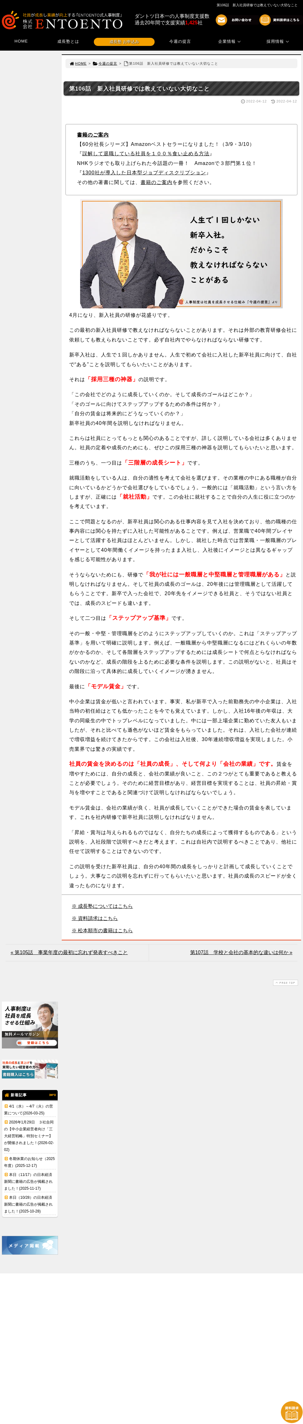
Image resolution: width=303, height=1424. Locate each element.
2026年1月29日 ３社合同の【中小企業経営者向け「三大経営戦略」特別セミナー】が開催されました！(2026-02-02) (29, 1136)
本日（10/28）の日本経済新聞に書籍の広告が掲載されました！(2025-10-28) (28, 1204)
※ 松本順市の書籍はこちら (102, 930)
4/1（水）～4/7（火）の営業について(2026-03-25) (28, 1109)
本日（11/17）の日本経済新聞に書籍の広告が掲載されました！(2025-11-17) (28, 1182)
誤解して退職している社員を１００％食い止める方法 (145, 153)
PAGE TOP (285, 983)
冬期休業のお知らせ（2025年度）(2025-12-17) (29, 1162)
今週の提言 (180, 41)
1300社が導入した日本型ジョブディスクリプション (144, 172)
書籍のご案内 (93, 134)
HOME (21, 41)
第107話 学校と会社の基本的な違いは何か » (241, 952)
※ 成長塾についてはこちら (102, 906)
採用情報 (279, 41)
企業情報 (230, 41)
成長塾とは (68, 41)
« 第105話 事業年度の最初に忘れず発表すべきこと (69, 952)
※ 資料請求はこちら (95, 918)
